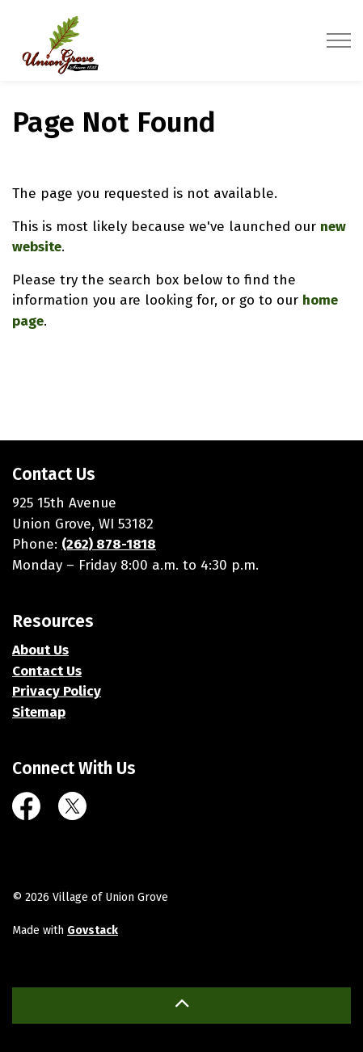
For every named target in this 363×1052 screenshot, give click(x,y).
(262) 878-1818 (108, 544)
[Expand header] (338, 40)
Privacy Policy (56, 691)
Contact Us (47, 671)
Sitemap (38, 712)
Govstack (92, 930)
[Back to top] (181, 1005)
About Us (40, 650)
